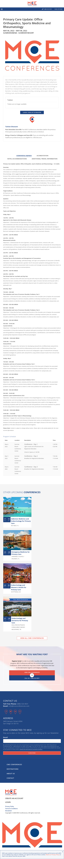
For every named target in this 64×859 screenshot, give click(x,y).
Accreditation (42, 156)
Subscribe (32, 753)
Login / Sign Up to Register (32, 112)
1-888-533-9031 (47, 9)
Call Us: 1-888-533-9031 (32, 678)
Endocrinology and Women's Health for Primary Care (18, 587)
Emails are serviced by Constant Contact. (31, 749)
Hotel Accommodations (17, 159)
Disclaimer (8, 811)
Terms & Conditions (11, 808)
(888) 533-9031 (22, 704)
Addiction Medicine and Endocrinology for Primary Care (21, 521)
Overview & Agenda (24, 156)
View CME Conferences (32, 672)
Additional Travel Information (44, 159)
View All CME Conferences (32, 638)
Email (5, 737)
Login (8, 802)
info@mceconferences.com (19, 706)
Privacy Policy (9, 806)
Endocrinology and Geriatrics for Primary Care (20, 620)
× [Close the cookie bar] (62, 852)
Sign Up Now (58, 9)
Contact (10, 778)
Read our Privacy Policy (52, 854)
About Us (11, 774)
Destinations (12, 769)
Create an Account (14, 798)
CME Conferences (14, 764)
